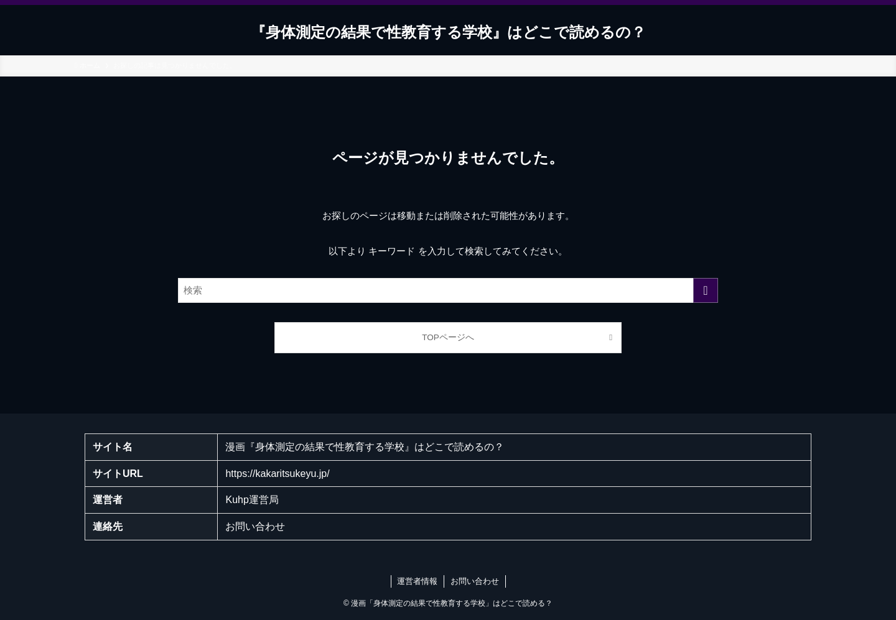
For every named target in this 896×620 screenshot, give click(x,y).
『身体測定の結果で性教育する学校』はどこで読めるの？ (448, 32)
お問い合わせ (255, 526)
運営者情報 (417, 581)
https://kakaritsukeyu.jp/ (277, 473)
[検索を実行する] (705, 290)
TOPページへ (448, 337)
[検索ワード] (448, 290)
